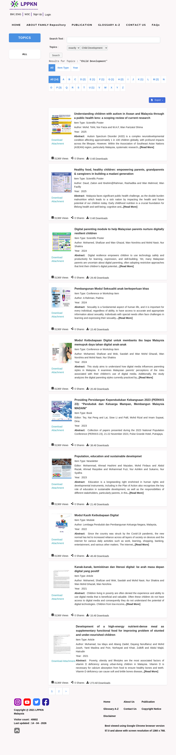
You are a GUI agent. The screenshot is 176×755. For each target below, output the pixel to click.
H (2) (120, 79)
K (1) (140, 79)
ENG (18, 14)
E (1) (92, 79)
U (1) (91, 87)
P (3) (59, 87)
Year (75, 67)
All (51, 67)
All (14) (54, 79)
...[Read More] (146, 147)
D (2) (83, 79)
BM (12, 14)
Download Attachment (63, 661)
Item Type (63, 67)
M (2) (156, 79)
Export (156, 100)
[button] (55, 55)
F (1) (101, 79)
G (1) (111, 79)
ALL (24, 54)
